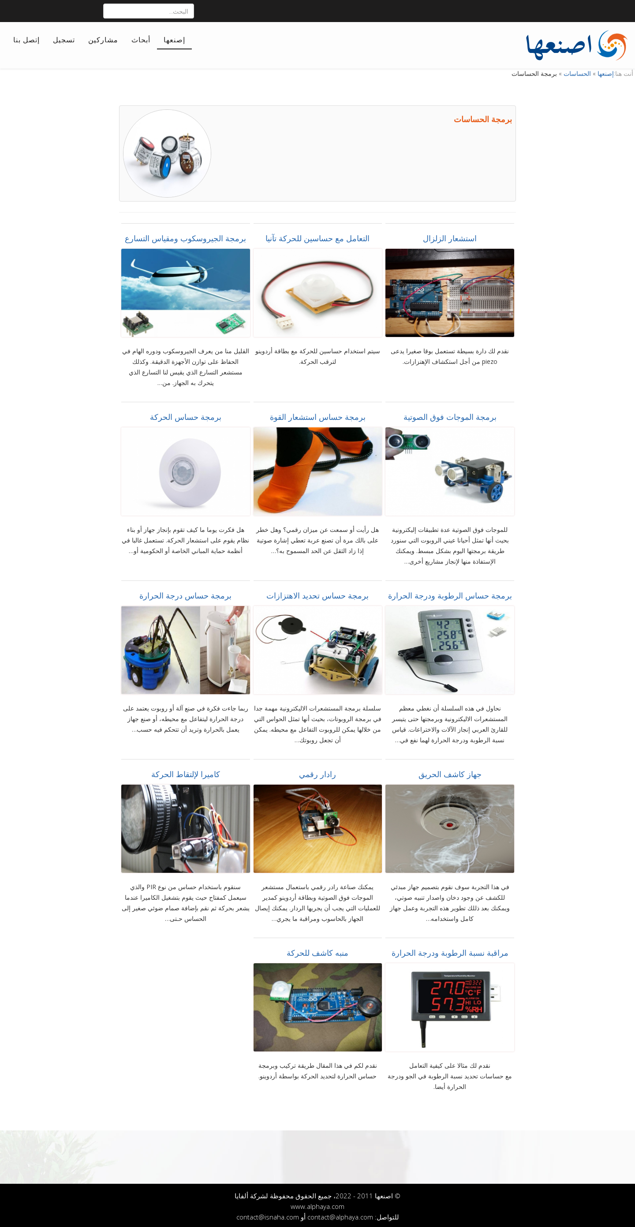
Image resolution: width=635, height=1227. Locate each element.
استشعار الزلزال (450, 236)
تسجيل (64, 40)
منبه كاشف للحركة (317, 951)
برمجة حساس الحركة (185, 415)
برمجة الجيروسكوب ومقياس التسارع (185, 236)
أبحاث (140, 40)
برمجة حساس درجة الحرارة (185, 593)
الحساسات (577, 71)
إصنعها (174, 40)
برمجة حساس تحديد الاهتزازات (317, 593)
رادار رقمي (317, 772)
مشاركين (103, 40)
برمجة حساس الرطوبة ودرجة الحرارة (450, 593)
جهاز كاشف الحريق (450, 772)
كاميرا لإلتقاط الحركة (185, 772)
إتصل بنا (26, 40)
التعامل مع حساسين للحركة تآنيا (317, 236)
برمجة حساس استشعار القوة (318, 415)
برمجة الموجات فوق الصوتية (450, 415)
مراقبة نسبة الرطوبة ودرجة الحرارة (450, 951)
